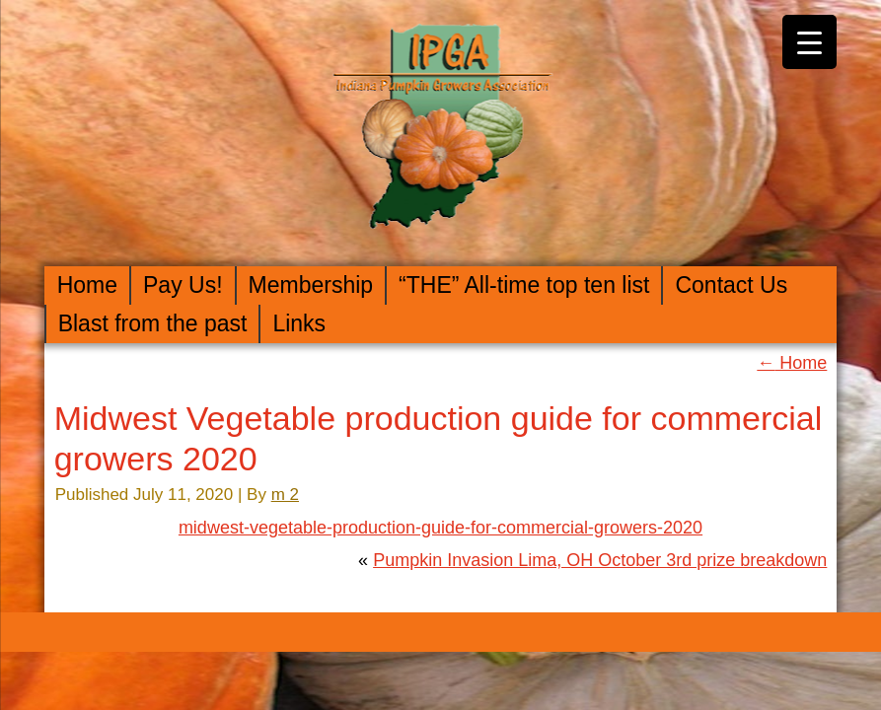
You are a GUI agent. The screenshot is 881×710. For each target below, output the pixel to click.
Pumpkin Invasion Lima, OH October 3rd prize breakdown (600, 560)
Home (87, 285)
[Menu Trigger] (809, 42)
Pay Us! (183, 285)
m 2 (285, 494)
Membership (311, 285)
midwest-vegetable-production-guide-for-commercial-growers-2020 (440, 527)
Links (299, 323)
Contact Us (731, 285)
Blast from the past (153, 323)
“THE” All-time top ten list (524, 285)
